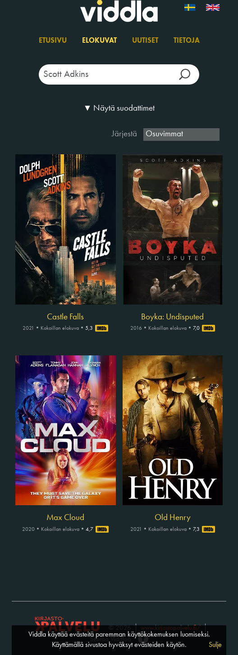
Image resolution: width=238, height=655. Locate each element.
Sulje (215, 645)
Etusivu (53, 41)
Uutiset (145, 41)
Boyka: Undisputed (172, 317)
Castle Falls (65, 317)
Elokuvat (99, 41)
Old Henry (173, 517)
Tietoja (187, 41)
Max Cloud (65, 517)
